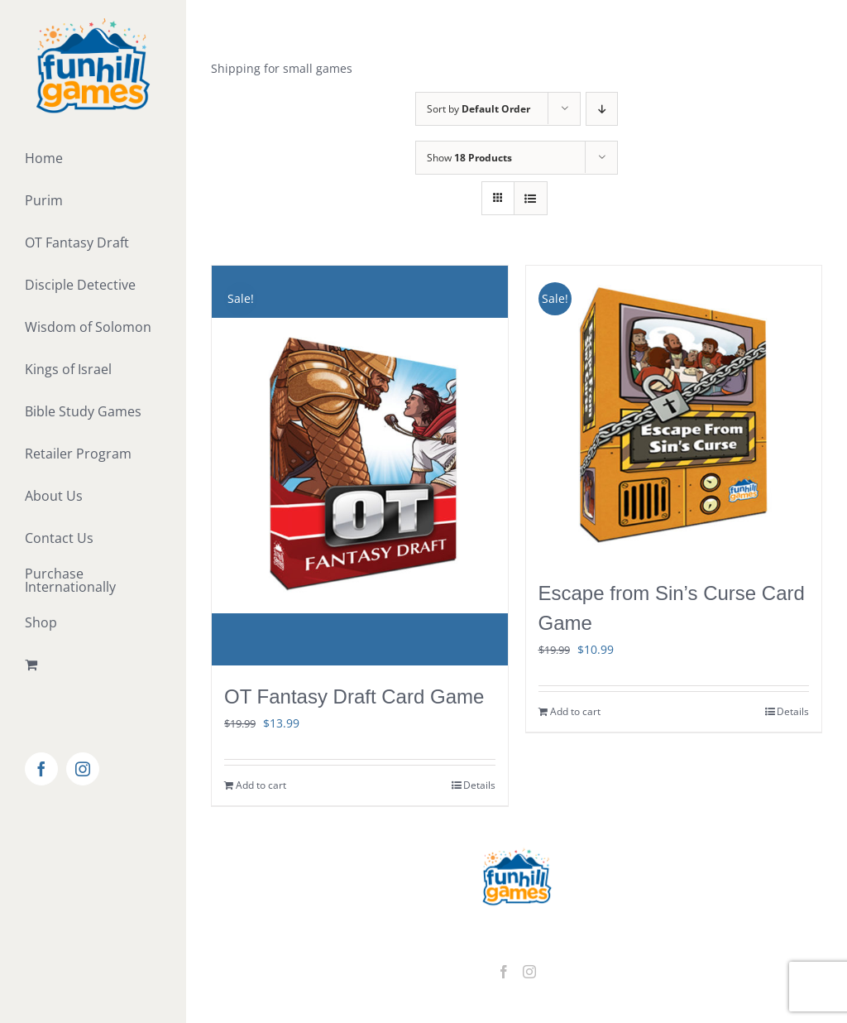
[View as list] (530, 198)
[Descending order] (602, 109)
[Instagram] (529, 971)
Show (469, 158)
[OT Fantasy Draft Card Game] (360, 465)
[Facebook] (503, 971)
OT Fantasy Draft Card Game (354, 696)
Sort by (478, 109)
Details (479, 785)
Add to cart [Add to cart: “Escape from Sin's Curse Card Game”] (575, 711)
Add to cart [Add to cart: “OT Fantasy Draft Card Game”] (261, 785)
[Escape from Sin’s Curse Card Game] (674, 414)
